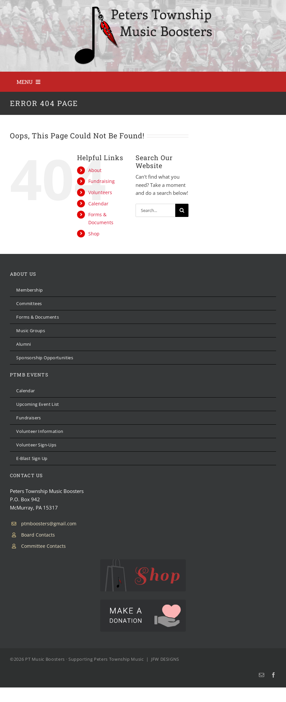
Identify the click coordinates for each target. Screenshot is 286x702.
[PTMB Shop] (143, 561)
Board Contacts (38, 535)
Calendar (98, 203)
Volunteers (100, 192)
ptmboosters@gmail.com (48, 523)
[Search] (181, 210)
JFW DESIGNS (165, 659)
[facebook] (273, 675)
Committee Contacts (43, 546)
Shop (94, 233)
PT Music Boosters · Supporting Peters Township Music (84, 659)
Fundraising (101, 181)
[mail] (261, 675)
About (95, 170)
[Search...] (155, 210)
